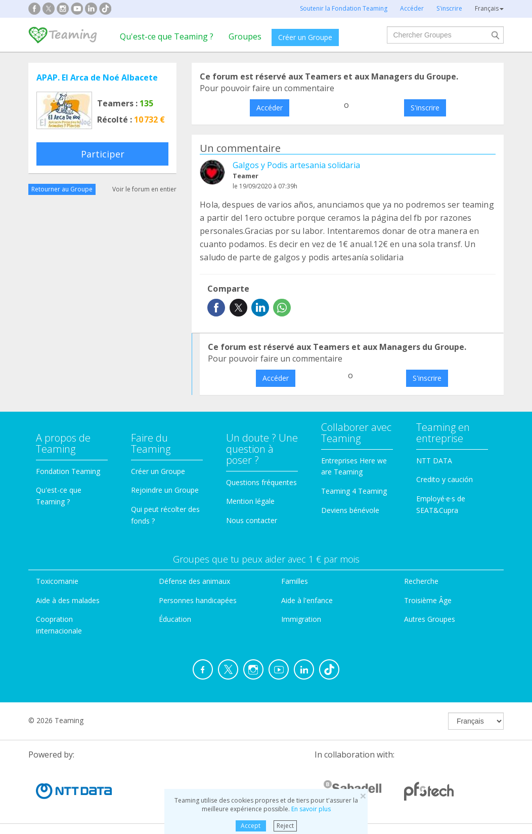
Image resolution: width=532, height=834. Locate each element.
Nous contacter (251, 520)
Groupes (245, 36)
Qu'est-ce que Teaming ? (166, 36)
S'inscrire (425, 107)
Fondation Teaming (68, 471)
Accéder (269, 107)
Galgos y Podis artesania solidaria (296, 165)
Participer (102, 154)
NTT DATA (434, 460)
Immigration (301, 619)
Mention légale (250, 501)
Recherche (421, 581)
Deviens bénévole (350, 510)
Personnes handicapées (198, 600)
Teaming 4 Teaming (354, 491)
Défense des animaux (194, 581)
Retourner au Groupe (62, 189)
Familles (294, 581)
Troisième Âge (428, 600)
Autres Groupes (429, 619)
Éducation (175, 619)
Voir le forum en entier (144, 189)
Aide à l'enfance (307, 600)
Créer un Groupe (305, 37)
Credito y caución (444, 479)
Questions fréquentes (261, 482)
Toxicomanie (57, 581)
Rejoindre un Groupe (165, 490)
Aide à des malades (68, 600)
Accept (250, 825)
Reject (285, 825)
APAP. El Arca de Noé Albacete (97, 77)
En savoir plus (311, 809)
